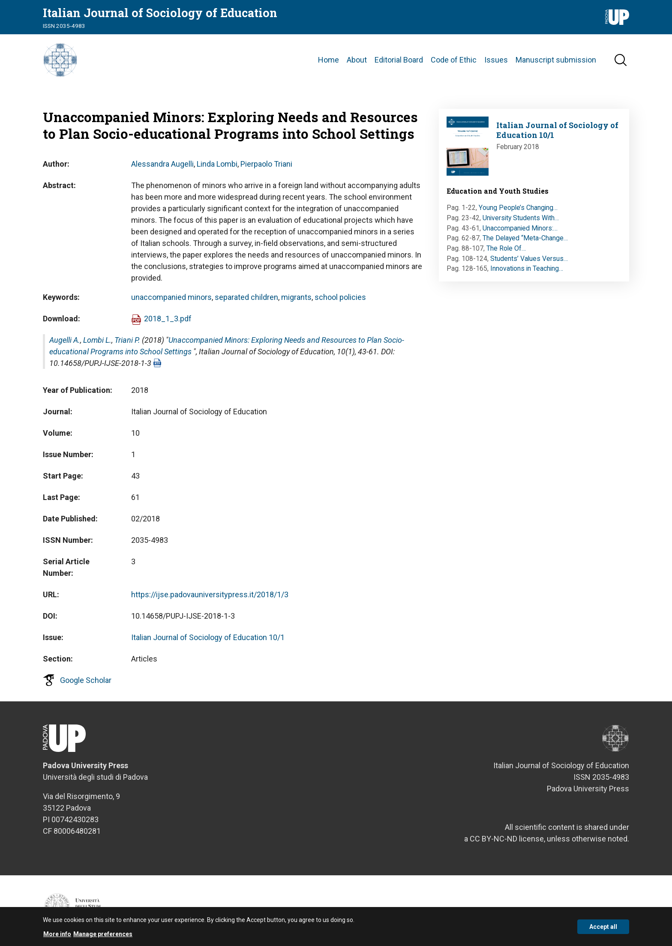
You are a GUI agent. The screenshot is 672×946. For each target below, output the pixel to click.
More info (57, 937)
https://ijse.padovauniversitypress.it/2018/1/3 (209, 594)
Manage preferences (102, 937)
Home (328, 59)
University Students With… (521, 218)
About (357, 59)
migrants (296, 297)
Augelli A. (64, 339)
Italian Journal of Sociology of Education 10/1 (208, 637)
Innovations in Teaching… (526, 268)
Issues (496, 59)
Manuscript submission (556, 59)
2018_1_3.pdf (168, 318)
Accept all (603, 929)
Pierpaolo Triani (266, 163)
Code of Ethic (454, 59)
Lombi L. (97, 339)
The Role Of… (506, 248)
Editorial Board (399, 59)
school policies (340, 297)
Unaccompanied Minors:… (520, 228)
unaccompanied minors (171, 297)
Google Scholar (85, 680)
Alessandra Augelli (162, 163)
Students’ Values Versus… (529, 258)
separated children (246, 297)
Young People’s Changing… (518, 208)
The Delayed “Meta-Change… (525, 238)
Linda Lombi (217, 163)
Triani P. (127, 339)
